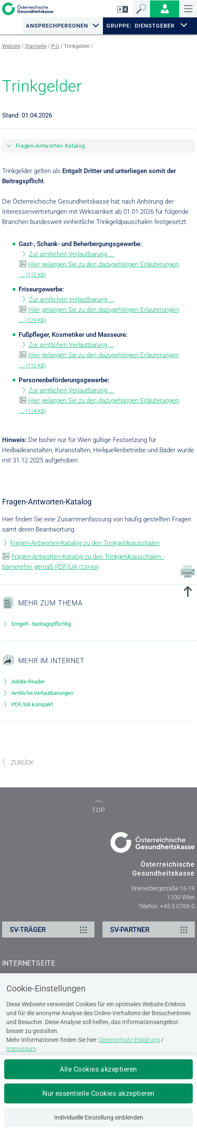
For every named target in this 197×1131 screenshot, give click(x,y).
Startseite (36, 46)
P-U (55, 46)
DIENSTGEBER (155, 25)
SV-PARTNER (150, 929)
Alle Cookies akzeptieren (98, 1069)
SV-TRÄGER (50, 929)
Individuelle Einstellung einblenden (98, 1117)
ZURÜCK (17, 763)
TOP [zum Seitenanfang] (98, 807)
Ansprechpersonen (57, 25)
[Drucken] (187, 571)
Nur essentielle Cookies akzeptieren (98, 1093)
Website (11, 46)
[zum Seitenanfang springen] (187, 592)
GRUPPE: (118, 25)
